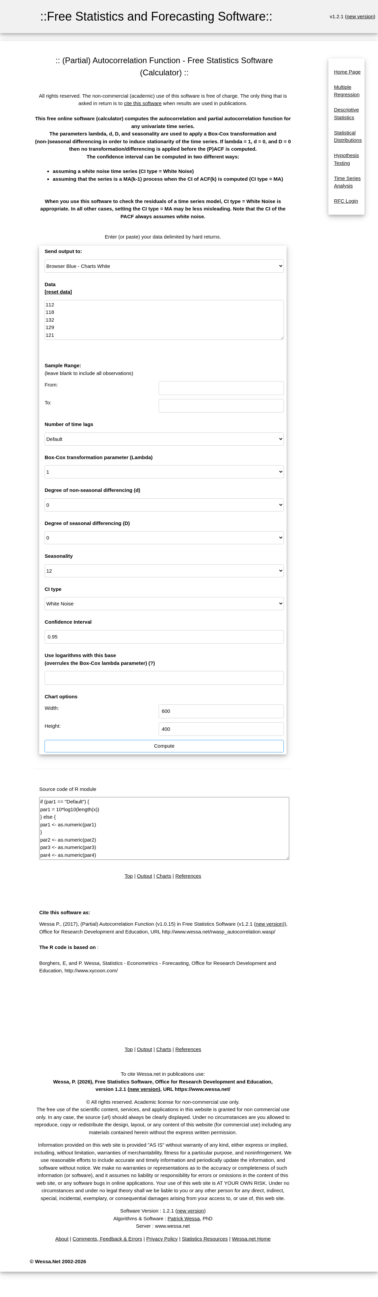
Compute (164, 746)
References (188, 876)
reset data (58, 292)
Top (129, 876)
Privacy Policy (162, 1239)
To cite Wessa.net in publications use (162, 1074)
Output (144, 876)
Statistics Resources (205, 1239)
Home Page (347, 72)
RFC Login (346, 201)
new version (360, 16)
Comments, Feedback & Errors (107, 1239)
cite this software (143, 103)
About (62, 1239)
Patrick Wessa (184, 1218)
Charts (163, 876)
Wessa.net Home (251, 1239)
